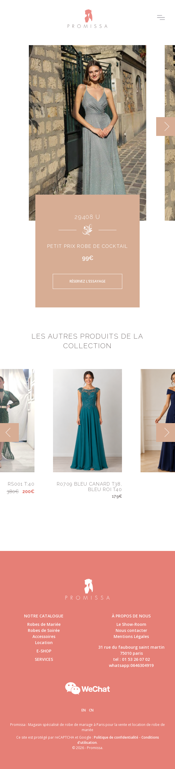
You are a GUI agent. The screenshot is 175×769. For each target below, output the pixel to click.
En (83, 710)
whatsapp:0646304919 (131, 665)
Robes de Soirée (44, 630)
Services (44, 659)
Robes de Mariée (44, 624)
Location (44, 642)
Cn (91, 710)
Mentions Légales (131, 636)
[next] (165, 126)
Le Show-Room (131, 624)
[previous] (9, 432)
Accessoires (43, 636)
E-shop (44, 651)
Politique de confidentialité (116, 737)
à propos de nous (131, 616)
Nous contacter (131, 630)
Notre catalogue (43, 616)
